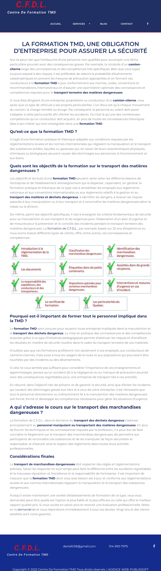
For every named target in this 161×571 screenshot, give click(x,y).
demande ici (26, 509)
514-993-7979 (118, 546)
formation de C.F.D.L (62, 228)
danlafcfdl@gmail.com (79, 546)
